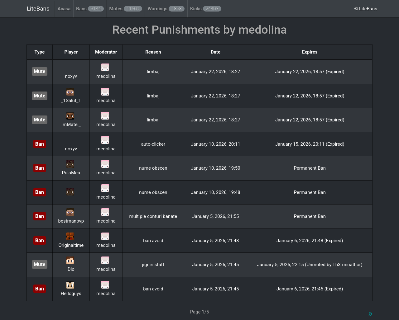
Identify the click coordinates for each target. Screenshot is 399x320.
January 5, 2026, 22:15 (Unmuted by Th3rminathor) (310, 264)
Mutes (125, 9)
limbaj (153, 71)
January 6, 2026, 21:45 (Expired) (309, 289)
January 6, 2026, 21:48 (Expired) (309, 240)
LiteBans (38, 8)
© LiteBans (365, 9)
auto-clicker (153, 144)
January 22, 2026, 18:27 (215, 71)
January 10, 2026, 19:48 (215, 192)
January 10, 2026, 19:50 (215, 168)
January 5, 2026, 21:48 (215, 240)
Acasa (64, 9)
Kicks (205, 9)
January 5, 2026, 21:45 (215, 264)
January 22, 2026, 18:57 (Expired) (309, 71)
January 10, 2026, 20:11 (215, 144)
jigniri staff (153, 264)
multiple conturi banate (153, 216)
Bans (89, 9)
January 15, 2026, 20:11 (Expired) (309, 144)
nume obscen (153, 168)
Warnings (166, 9)
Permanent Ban (310, 168)
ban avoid (153, 240)
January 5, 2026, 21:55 (215, 216)
